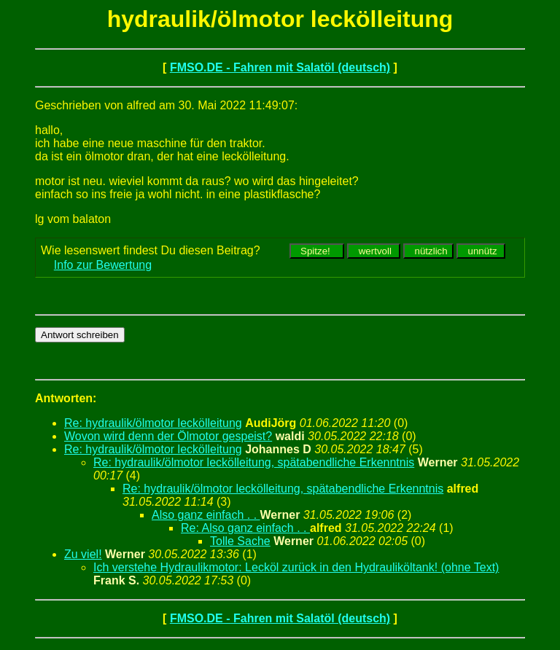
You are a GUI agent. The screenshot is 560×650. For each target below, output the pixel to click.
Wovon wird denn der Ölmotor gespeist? (168, 436)
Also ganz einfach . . (206, 515)
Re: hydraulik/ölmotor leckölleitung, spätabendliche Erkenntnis (253, 462)
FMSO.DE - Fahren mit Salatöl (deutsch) (280, 67)
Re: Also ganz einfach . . (245, 528)
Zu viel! (83, 554)
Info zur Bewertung (103, 265)
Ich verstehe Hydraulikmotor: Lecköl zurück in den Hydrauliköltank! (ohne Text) (296, 567)
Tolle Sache (240, 541)
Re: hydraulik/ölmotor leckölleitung (153, 423)
